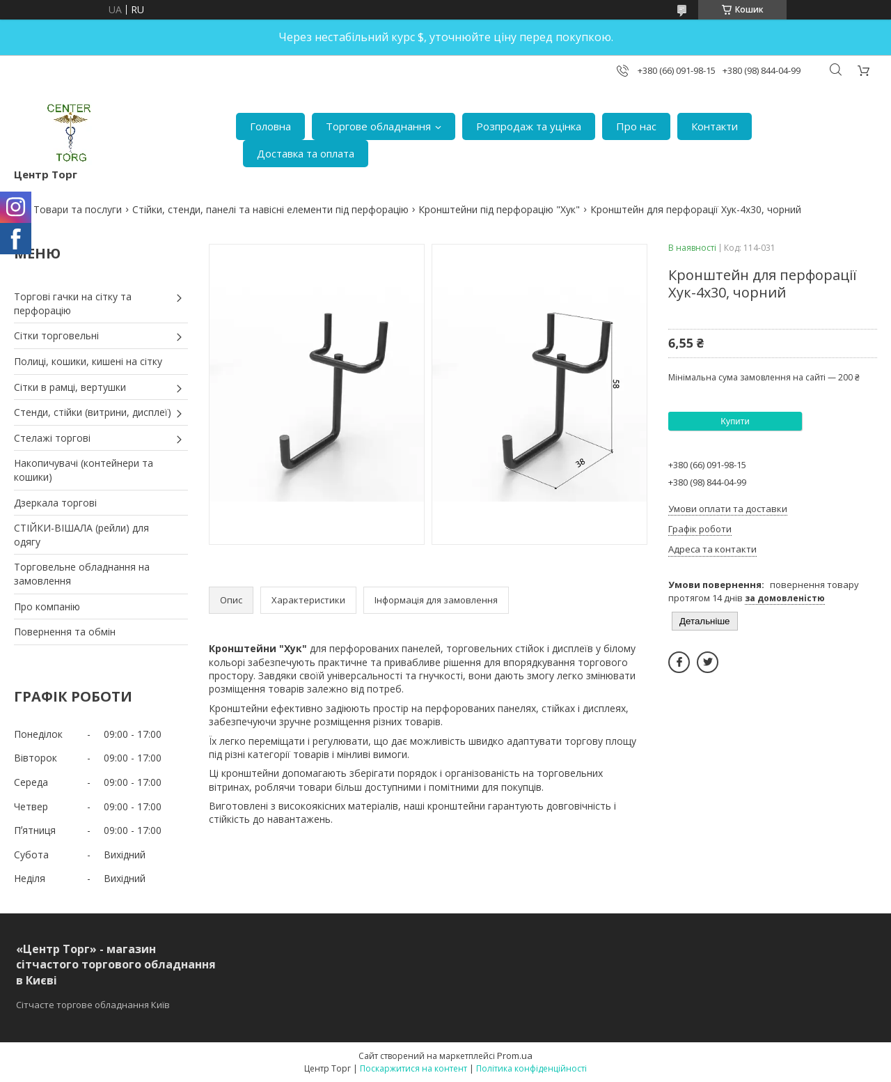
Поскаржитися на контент (413, 1068)
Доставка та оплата (305, 153)
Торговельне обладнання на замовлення (82, 573)
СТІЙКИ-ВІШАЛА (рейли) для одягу (81, 534)
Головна (270, 126)
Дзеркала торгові (55, 502)
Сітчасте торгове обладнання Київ (93, 1004)
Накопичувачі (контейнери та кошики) (83, 470)
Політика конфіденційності (531, 1068)
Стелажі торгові (52, 438)
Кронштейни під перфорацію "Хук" (499, 209)
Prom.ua (515, 1055)
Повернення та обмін (65, 631)
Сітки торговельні (56, 335)
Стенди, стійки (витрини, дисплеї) (92, 412)
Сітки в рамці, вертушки (70, 387)
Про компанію (47, 606)
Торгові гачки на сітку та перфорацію (73, 303)
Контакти (714, 126)
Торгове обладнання (378, 126)
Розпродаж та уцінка (528, 126)
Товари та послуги (77, 209)
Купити (735, 421)
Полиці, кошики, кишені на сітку (88, 361)
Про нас (636, 126)
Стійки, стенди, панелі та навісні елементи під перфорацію (270, 209)
